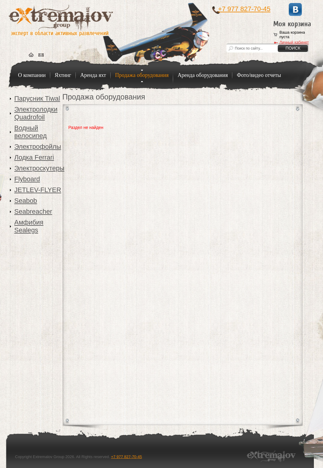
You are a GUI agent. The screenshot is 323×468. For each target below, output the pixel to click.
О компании (32, 75)
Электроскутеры (38, 168)
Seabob (25, 200)
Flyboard (27, 179)
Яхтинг (63, 75)
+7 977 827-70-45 (244, 9)
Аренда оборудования (203, 75)
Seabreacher (33, 211)
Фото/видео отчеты (259, 75)
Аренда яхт (93, 75)
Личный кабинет (294, 42)
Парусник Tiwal (37, 98)
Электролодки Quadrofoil (36, 113)
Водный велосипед (30, 131)
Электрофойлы (37, 146)
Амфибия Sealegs (29, 226)
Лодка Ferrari (34, 157)
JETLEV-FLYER (37, 190)
